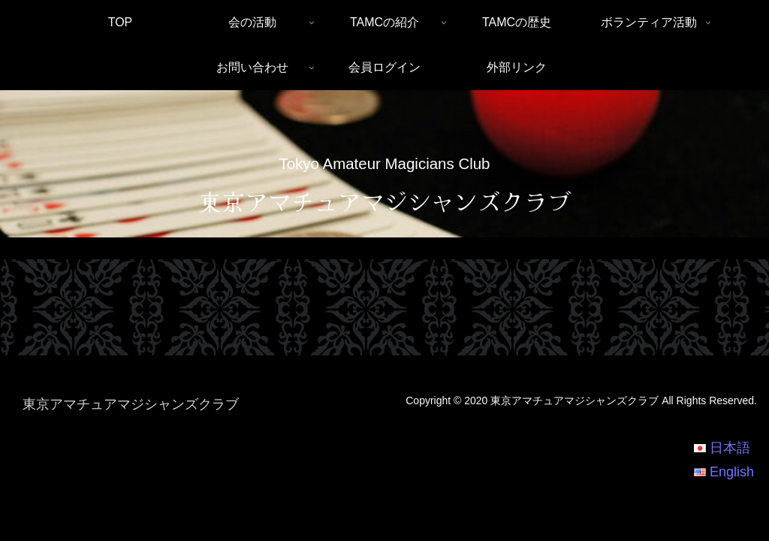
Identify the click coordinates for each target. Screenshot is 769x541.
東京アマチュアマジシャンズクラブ (384, 201)
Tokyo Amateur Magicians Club (384, 163)
